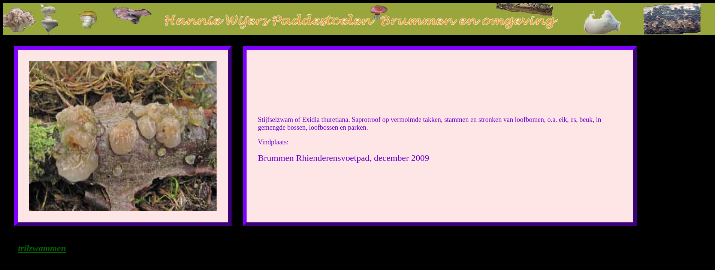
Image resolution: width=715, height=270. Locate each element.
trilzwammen (42, 248)
